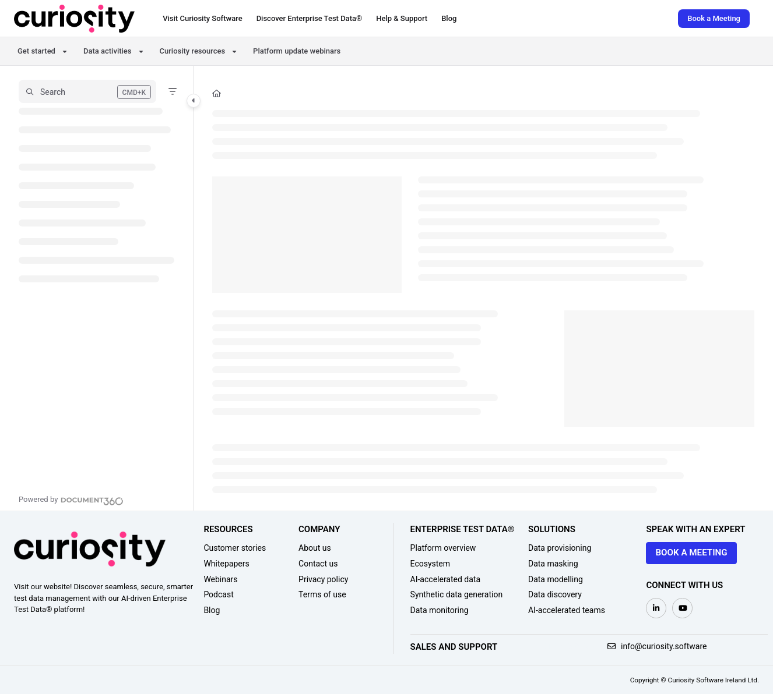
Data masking (553, 563)
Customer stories (234, 548)
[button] (87, 91)
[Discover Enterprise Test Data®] (310, 18)
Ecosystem (430, 563)
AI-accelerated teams (566, 610)
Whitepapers (226, 563)
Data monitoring (439, 610)
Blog (211, 610)
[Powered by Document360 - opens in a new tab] (71, 499)
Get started (36, 51)
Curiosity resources (193, 51)
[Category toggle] (194, 101)
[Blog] (448, 18)
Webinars (220, 579)
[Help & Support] (401, 18)
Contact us (318, 563)
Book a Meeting (713, 18)
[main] (484, 288)
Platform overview (443, 548)
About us (314, 548)
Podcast (218, 594)
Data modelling (555, 579)
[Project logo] (74, 19)
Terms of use (322, 594)
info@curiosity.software (657, 646)
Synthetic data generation (456, 594)
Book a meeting (691, 552)
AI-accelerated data (445, 579)
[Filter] (173, 91)
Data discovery (555, 594)
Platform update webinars (296, 51)
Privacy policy (323, 579)
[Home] (216, 94)
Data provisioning (559, 548)
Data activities (107, 51)
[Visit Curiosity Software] (202, 18)
